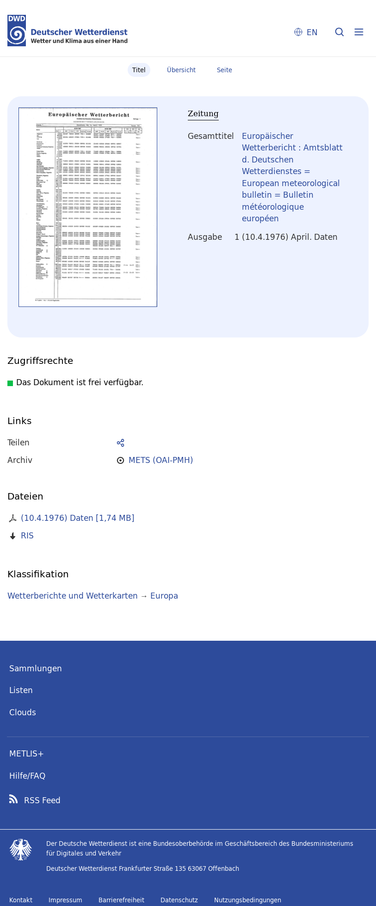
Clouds (22, 712)
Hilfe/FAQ (27, 775)
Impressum (65, 900)
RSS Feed (42, 800)
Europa (164, 595)
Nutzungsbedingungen (247, 900)
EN (312, 32)
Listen (21, 690)
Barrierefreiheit (121, 900)
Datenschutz (179, 900)
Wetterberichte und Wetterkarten (72, 595)
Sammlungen (35, 668)
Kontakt (20, 900)
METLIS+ (26, 753)
